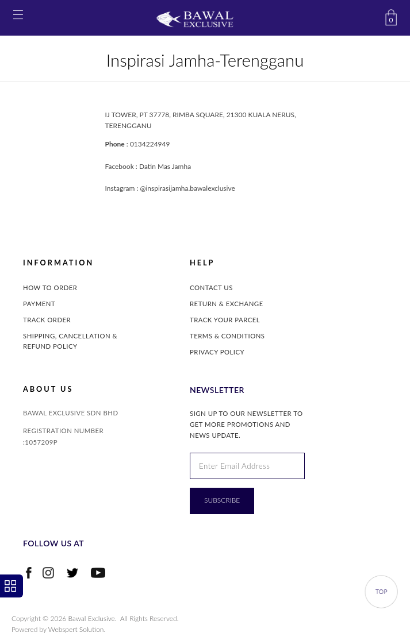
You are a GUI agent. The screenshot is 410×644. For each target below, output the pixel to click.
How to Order (50, 287)
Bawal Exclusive (91, 618)
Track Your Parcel (225, 319)
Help (202, 263)
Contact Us (211, 287)
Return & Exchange (226, 303)
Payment (39, 303)
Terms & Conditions (227, 336)
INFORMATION (58, 263)
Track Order (47, 319)
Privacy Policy (217, 352)
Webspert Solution (76, 629)
